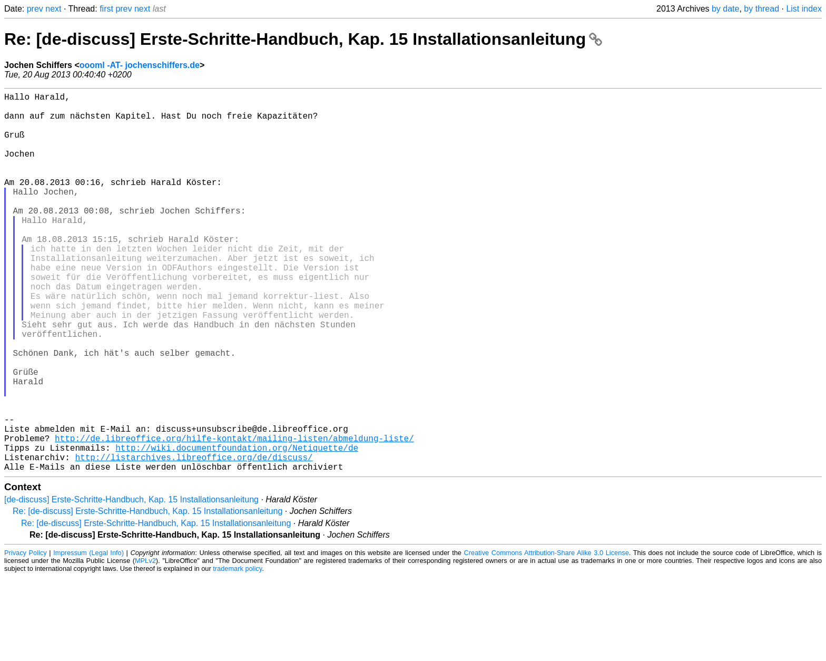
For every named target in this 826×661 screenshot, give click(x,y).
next (53, 8)
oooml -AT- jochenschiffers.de (140, 65)
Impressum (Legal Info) (88, 637)
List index (804, 8)
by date (725, 8)
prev (35, 8)
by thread (761, 8)
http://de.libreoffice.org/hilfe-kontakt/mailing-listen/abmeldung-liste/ (234, 516)
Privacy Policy (25, 637)
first (106, 8)
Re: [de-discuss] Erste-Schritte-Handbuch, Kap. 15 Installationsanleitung (303, 39)
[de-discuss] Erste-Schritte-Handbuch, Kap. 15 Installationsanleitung (131, 583)
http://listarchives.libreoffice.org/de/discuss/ (193, 539)
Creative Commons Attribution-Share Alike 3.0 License (546, 637)
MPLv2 (145, 645)
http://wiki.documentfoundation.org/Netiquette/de (236, 527)
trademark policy (237, 653)
